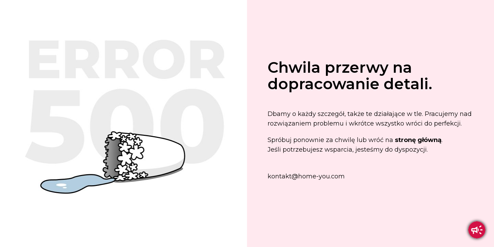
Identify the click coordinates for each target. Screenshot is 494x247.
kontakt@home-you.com (306, 176)
